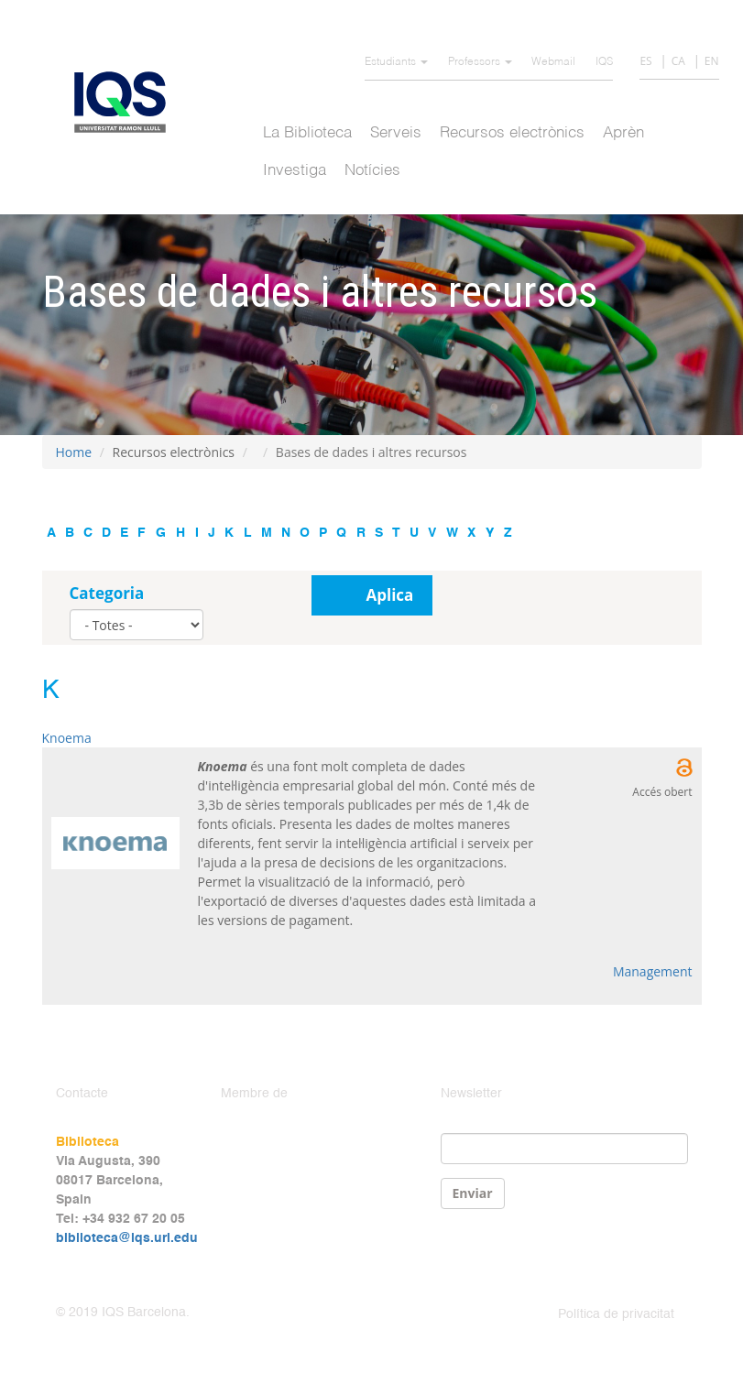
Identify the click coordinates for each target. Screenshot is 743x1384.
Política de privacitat (616, 1314)
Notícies (372, 171)
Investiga (294, 171)
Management (653, 971)
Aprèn (623, 133)
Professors (480, 62)
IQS (604, 62)
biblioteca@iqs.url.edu (127, 1238)
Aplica (390, 594)
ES (645, 61)
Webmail (553, 62)
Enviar (473, 1193)
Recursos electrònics (512, 133)
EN (712, 61)
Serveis (395, 133)
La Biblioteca (307, 133)
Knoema (67, 737)
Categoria (107, 593)
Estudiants (396, 62)
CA (678, 61)
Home (74, 452)
